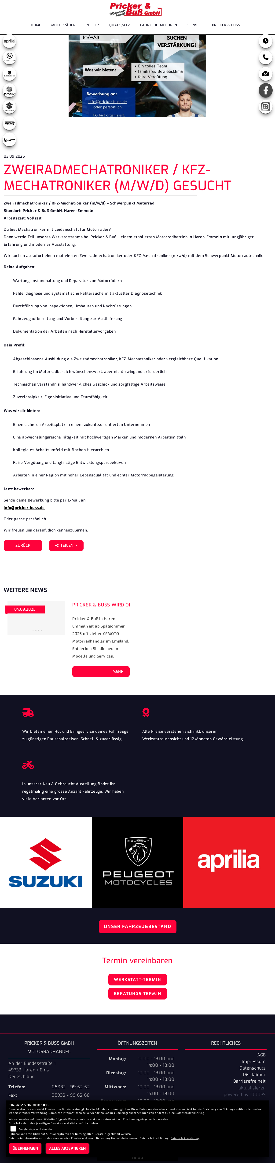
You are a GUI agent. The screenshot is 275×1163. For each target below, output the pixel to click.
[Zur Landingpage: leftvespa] (9, 139)
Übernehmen (25, 1148)
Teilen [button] (65, 545)
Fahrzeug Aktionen (158, 26)
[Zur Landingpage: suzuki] (9, 107)
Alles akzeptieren (67, 1148)
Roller (92, 26)
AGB (261, 1055)
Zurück (23, 545)
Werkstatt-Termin (137, 979)
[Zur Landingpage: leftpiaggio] (9, 90)
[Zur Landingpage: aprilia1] (9, 41)
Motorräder (63, 26)
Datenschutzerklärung (190, 1113)
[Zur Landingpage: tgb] (9, 123)
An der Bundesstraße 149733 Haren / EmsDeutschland (32, 1070)
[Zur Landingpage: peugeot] (9, 74)
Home (36, 26)
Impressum (254, 1061)
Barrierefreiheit (249, 1081)
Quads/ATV (119, 26)
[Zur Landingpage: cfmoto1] (9, 57)
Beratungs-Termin (137, 993)
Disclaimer (254, 1075)
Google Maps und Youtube (36, 1129)
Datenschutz (252, 1068)
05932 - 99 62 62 (71, 1087)
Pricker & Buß (226, 26)
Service (194, 26)
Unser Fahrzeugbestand (137, 926)
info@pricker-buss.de (24, 507)
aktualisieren (252, 1088)
